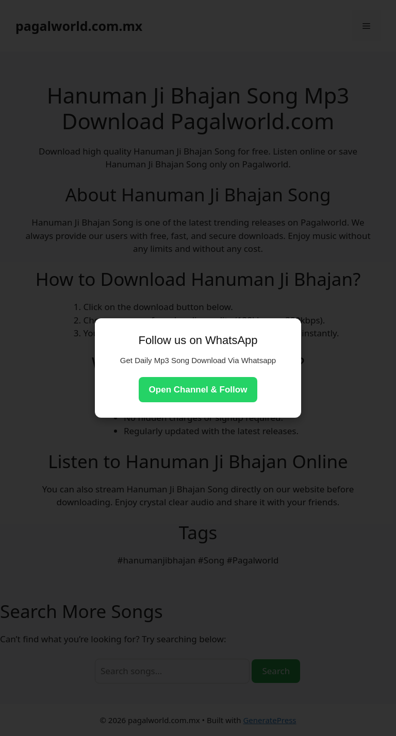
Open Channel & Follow (198, 390)
